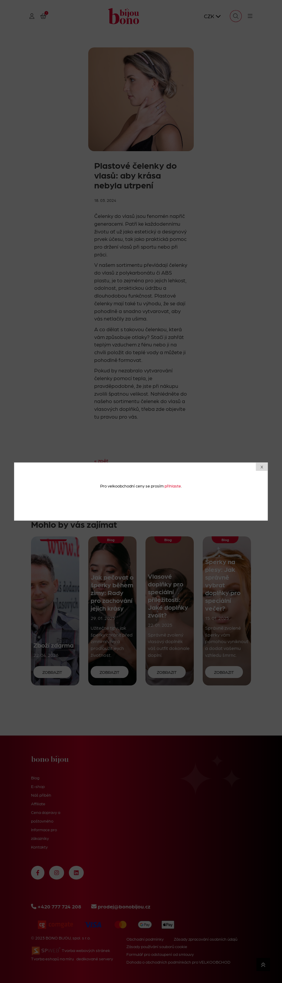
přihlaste (173, 485)
